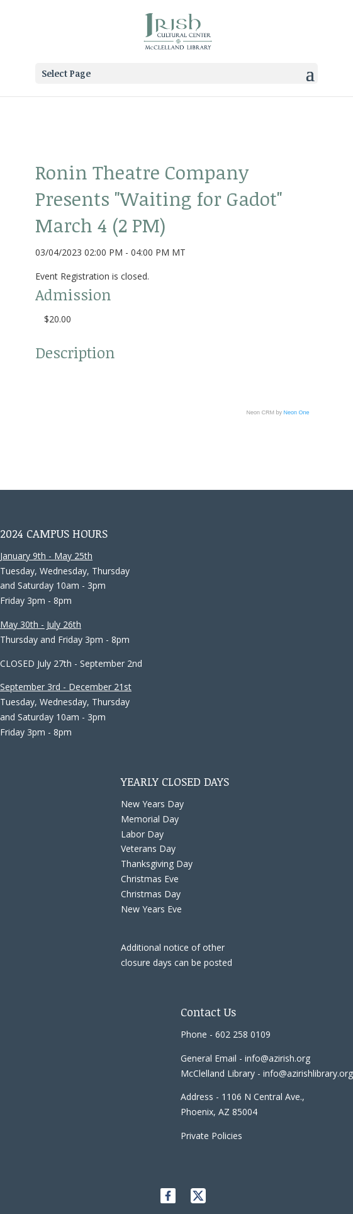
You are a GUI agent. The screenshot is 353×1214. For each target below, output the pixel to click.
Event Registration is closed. (92, 276)
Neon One (297, 412)
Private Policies (211, 1136)
